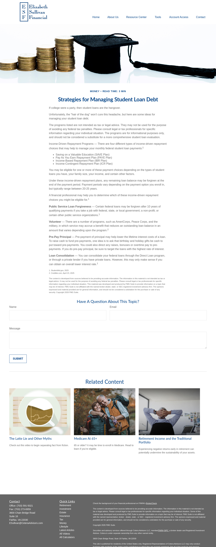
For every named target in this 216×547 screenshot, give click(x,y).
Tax (61, 519)
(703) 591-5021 (25, 505)
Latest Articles (67, 530)
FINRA (161, 530)
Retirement (65, 505)
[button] (96, 17)
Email (113, 306)
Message (14, 328)
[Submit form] (18, 359)
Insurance (65, 516)
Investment (65, 509)
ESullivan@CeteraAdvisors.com (26, 523)
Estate (63, 512)
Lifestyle (64, 526)
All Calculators (67, 537)
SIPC (166, 530)
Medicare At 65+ (85, 438)
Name (13, 306)
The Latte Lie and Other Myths (30, 438)
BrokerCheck (151, 503)
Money (63, 523)
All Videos (65, 533)
